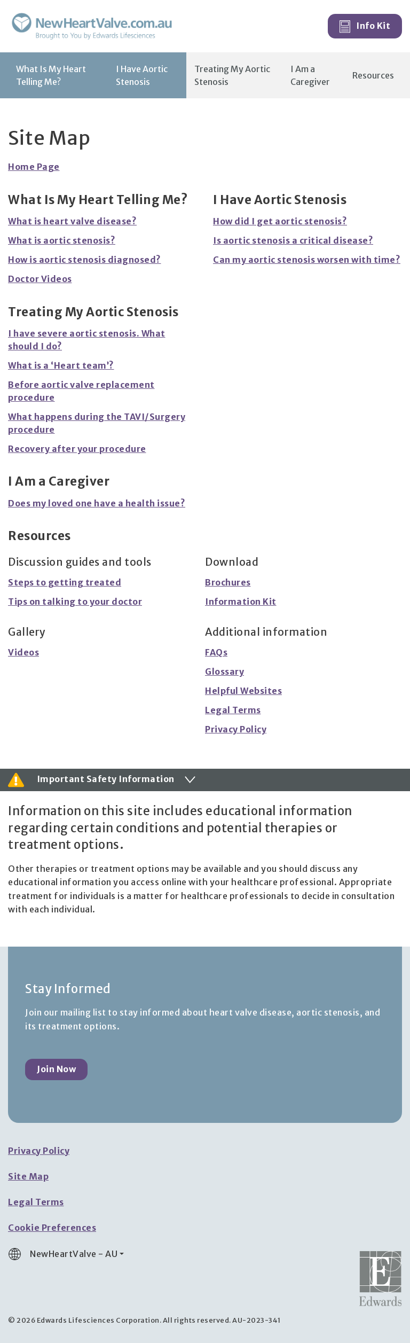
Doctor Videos (40, 279)
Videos (23, 652)
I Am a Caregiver (310, 75)
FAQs (216, 652)
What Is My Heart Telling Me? (51, 75)
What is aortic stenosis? (61, 240)
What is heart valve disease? (72, 221)
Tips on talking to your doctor (75, 601)
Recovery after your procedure (77, 448)
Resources (373, 75)
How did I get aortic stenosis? (280, 221)
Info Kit (365, 26)
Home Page (34, 166)
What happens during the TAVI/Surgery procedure (96, 423)
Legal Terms (233, 710)
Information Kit (241, 601)
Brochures (228, 582)
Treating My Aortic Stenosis (232, 75)
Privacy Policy (235, 729)
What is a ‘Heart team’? (61, 365)
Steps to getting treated (64, 582)
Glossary (224, 671)
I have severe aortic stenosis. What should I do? (86, 340)
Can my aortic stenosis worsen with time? (306, 259)
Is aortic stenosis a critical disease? (293, 240)
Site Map (28, 1176)
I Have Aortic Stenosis (142, 75)
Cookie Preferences (52, 1227)
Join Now (56, 1069)
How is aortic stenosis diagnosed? (84, 259)
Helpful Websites (243, 690)
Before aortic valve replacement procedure (81, 391)
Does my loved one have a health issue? (96, 503)
